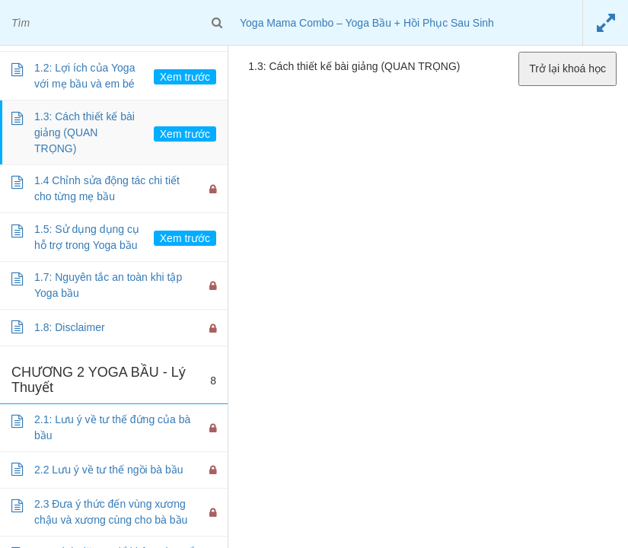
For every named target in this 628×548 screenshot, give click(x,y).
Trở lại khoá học (567, 68)
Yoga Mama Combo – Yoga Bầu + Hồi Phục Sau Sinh (367, 23)
